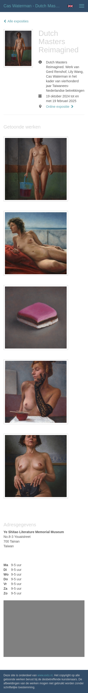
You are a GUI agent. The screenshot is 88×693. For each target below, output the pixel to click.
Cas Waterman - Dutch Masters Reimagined (34, 6)
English (70, 6)
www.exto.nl (45, 675)
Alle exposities (16, 21)
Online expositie (60, 106)
